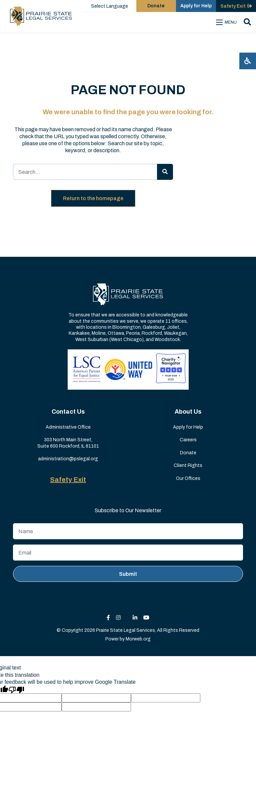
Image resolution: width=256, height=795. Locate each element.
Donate (188, 452)
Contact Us (68, 411)
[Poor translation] (16, 689)
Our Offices (188, 478)
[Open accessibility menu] (247, 61)
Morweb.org (138, 638)
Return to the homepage (93, 198)
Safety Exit (68, 479)
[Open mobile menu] (227, 22)
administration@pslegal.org (68, 458)
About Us (188, 411)
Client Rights (188, 465)
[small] (108, 617)
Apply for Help (188, 427)
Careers (188, 439)
